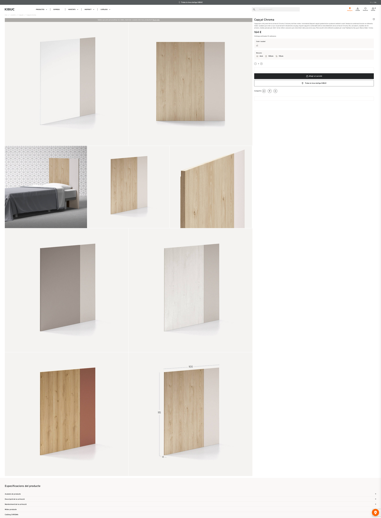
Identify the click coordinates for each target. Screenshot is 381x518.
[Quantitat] (258, 64)
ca (375, 2)
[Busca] (276, 9)
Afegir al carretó (314, 76)
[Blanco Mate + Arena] (257, 44)
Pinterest (270, 91)
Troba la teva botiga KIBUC (190, 2)
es (371, 2)
